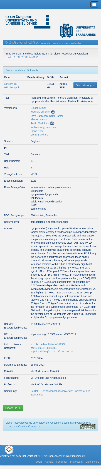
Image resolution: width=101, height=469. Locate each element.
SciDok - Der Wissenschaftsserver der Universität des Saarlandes (45, 43)
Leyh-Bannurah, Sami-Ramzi (47, 115)
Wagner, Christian (40, 111)
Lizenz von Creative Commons (23, 426)
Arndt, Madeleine (40, 123)
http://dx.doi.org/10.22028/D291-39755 (52, 351)
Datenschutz (92, 461)
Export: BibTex (13, 408)
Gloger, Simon (38, 107)
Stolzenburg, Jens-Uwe (43, 127)
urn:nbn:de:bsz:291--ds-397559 (48, 344)
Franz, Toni (37, 131)
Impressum (76, 461)
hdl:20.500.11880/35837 (44, 347)
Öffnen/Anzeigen (85, 85)
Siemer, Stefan (39, 119)
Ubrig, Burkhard (39, 134)
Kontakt (49, 461)
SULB (38, 461)
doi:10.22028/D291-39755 (22, 57)
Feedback (61, 461)
